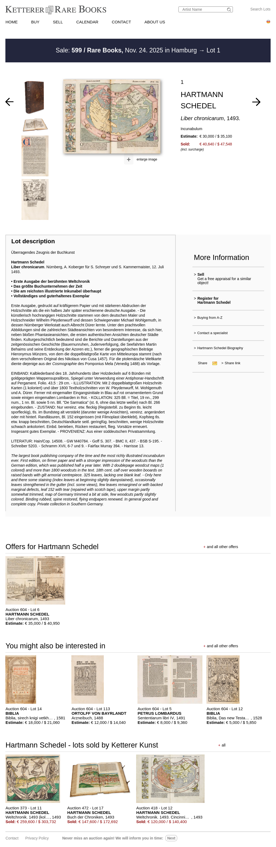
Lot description (33, 241)
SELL (58, 22)
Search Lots (260, 9)
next (171, 838)
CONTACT (121, 22)
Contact (11, 838)
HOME (11, 22)
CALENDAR (87, 22)
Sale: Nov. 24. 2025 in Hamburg (127, 50)
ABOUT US (154, 22)
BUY (35, 22)
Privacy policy (37, 838)
